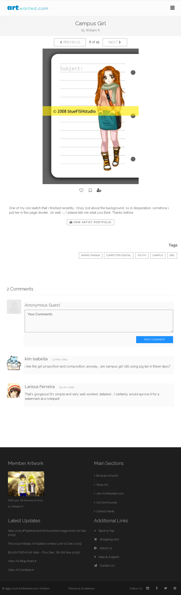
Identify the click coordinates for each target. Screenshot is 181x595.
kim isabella (36, 358)
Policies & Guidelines (81, 588)
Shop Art (102, 484)
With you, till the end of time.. (26, 500)
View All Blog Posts (22, 561)
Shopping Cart (106, 539)
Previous (70, 42)
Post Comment (154, 339)
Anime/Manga (90, 255)
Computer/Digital (118, 255)
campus (157, 255)
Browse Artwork (107, 475)
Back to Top (104, 530)
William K (93, 30)
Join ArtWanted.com (110, 493)
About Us (103, 548)
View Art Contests (21, 570)
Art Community (106, 502)
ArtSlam (45, 588)
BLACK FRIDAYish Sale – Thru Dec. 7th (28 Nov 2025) (44, 552)
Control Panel (105, 511)
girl (172, 255)
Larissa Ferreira (40, 386)
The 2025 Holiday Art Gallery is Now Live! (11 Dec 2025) (45, 543)
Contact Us (104, 565)
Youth (142, 255)
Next (115, 42)
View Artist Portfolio (90, 222)
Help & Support (106, 557)
